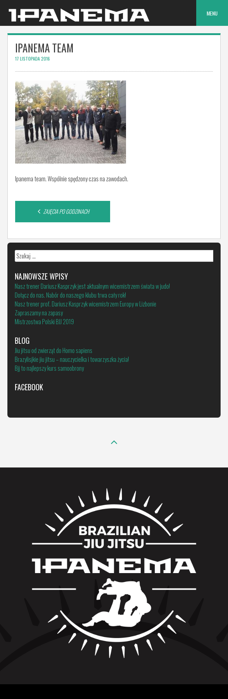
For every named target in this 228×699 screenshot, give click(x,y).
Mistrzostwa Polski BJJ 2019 (44, 321)
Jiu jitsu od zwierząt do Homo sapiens (53, 350)
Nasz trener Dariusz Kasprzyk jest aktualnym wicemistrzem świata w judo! (92, 286)
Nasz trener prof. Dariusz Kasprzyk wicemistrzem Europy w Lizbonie (85, 303)
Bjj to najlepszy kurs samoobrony (49, 368)
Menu (212, 13)
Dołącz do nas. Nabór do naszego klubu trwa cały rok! (70, 295)
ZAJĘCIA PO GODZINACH (62, 211)
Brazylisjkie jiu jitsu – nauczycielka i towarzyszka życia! (72, 359)
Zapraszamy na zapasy (39, 312)
